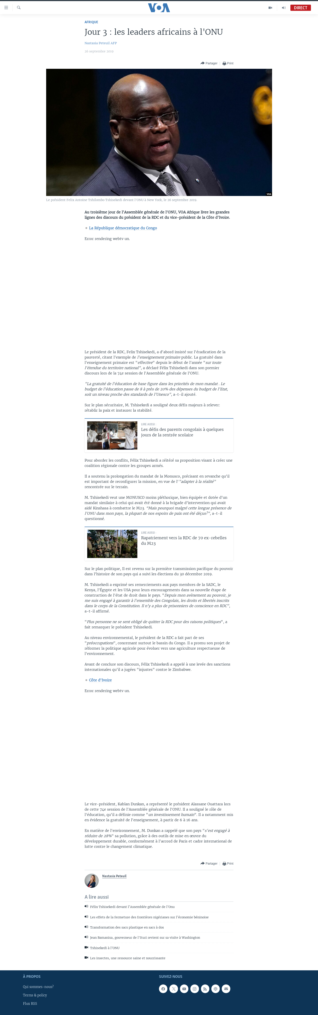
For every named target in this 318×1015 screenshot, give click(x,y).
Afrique (91, 22)
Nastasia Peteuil (97, 43)
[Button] (209, 63)
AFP (114, 43)
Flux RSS (30, 1004)
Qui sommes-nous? (38, 987)
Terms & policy (35, 995)
